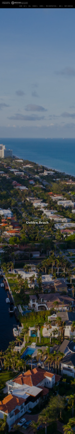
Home (20, 6)
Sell (30, 6)
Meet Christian (68, 6)
